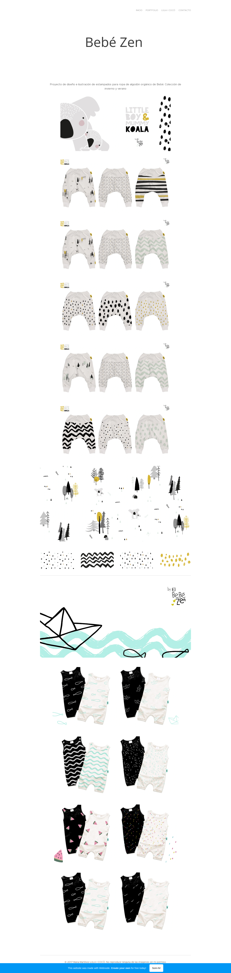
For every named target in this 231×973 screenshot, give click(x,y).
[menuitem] (181, 11)
